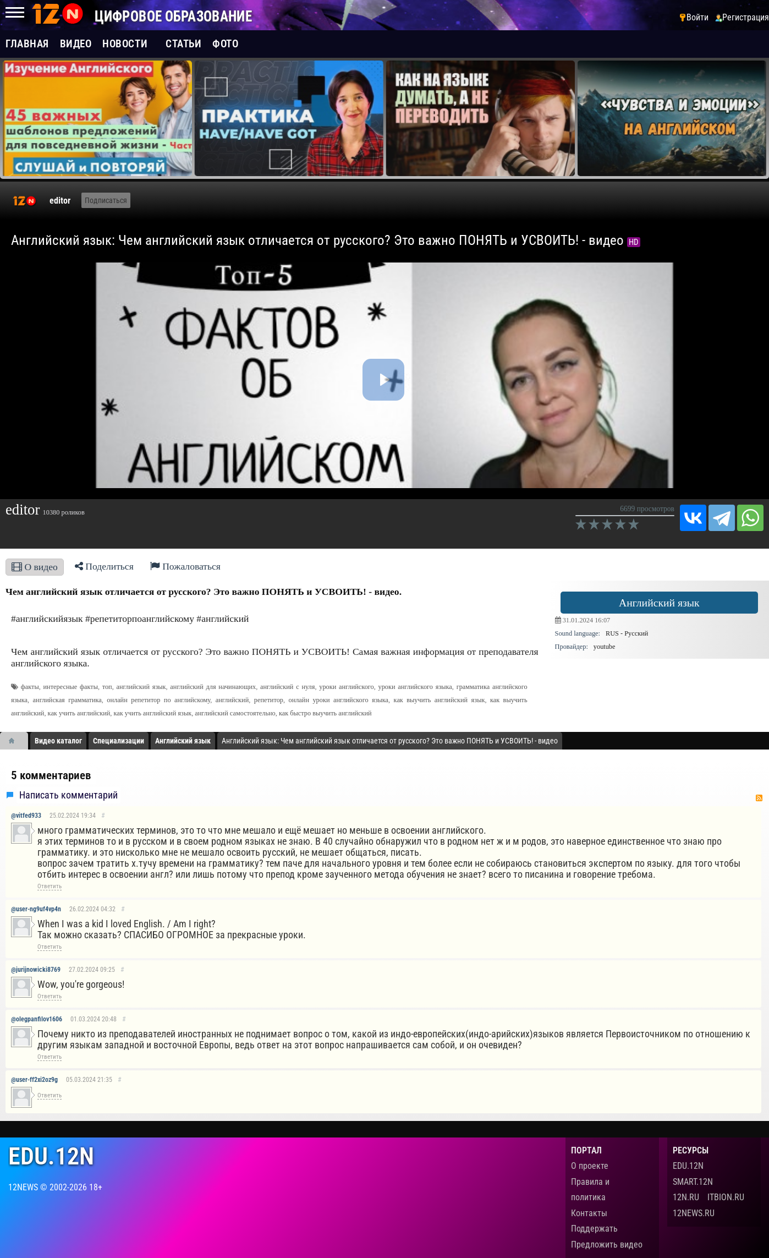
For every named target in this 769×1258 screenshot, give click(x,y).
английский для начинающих (213, 687)
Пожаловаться (185, 566)
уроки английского (346, 687)
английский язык (141, 687)
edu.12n (51, 1156)
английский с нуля (287, 687)
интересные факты (70, 687)
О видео (35, 566)
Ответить (49, 886)
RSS (759, 798)
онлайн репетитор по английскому (158, 700)
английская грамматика (67, 700)
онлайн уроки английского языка (338, 700)
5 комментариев (51, 775)
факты (30, 687)
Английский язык (659, 603)
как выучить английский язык (439, 700)
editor (60, 200)
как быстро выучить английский (325, 713)
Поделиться (104, 566)
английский (232, 700)
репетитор (268, 700)
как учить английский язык (153, 713)
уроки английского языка (415, 687)
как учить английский (79, 713)
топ (107, 687)
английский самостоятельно (235, 713)
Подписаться (106, 200)
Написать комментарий (68, 795)
